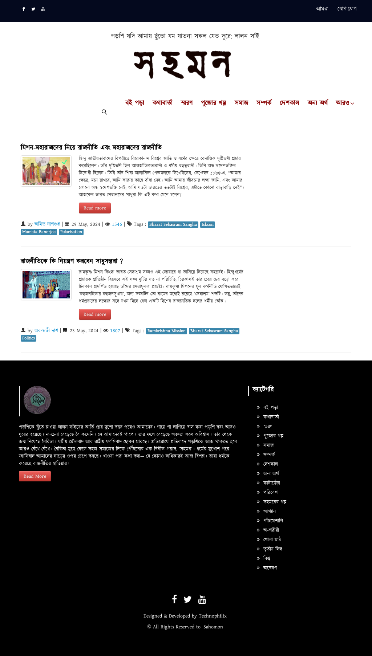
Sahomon (213, 627)
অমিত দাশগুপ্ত (47, 224)
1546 (117, 224)
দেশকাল (289, 103)
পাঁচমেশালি (270, 521)
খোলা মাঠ (269, 539)
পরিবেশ (267, 492)
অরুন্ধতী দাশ (46, 330)
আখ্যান (266, 511)
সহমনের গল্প (271, 502)
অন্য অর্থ (318, 103)
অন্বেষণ (267, 568)
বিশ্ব (263, 558)
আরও (342, 103)
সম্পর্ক (263, 103)
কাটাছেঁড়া (268, 483)
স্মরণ (187, 103)
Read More (35, 476)
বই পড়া (134, 103)
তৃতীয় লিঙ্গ (269, 549)
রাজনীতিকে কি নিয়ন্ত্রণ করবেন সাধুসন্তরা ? (72, 261)
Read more (95, 208)
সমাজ (241, 103)
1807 (115, 330)
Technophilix (213, 616)
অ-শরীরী (268, 530)
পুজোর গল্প (213, 103)
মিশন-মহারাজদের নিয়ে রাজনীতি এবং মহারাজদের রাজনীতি (91, 147)
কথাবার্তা (163, 103)
